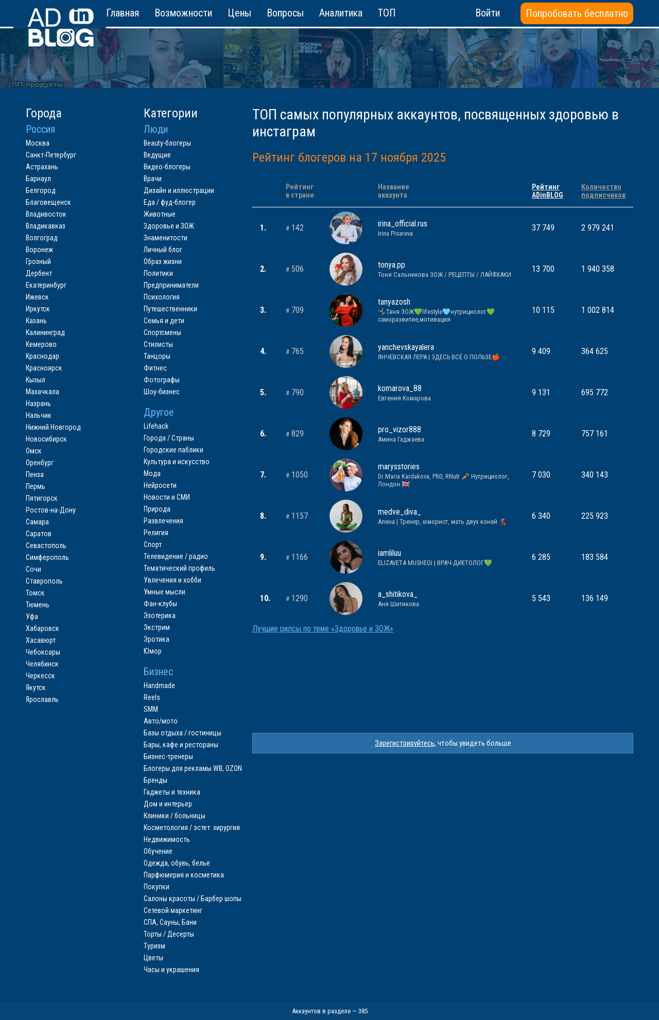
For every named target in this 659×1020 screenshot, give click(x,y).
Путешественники (170, 309)
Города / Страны (169, 438)
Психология (162, 297)
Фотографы (162, 380)
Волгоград (42, 238)
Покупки (156, 887)
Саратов (38, 534)
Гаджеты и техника (172, 792)
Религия (156, 533)
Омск (34, 451)
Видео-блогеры (167, 167)
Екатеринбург (46, 285)
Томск (35, 593)
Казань (36, 320)
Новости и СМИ (167, 497)
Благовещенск (48, 202)
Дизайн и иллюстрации (179, 190)
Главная (122, 13)
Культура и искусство (177, 462)
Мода (152, 473)
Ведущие (157, 155)
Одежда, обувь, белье (177, 863)
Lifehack (156, 426)
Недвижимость (167, 839)
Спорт (153, 544)
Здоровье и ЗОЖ (169, 226)
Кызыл (35, 380)
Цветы (153, 958)
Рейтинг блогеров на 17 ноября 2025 (349, 157)
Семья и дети (164, 320)
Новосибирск (46, 439)
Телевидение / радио (176, 556)
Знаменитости (165, 238)
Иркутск (38, 309)
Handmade (159, 685)
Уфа (32, 616)
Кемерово (41, 344)
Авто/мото (161, 721)
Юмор (153, 651)
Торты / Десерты (169, 934)
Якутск (36, 687)
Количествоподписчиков (603, 191)
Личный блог (163, 249)
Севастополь (46, 545)
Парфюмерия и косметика (184, 875)
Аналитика (340, 13)
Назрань (38, 403)
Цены (239, 13)
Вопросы (285, 13)
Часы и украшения (171, 969)
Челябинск (42, 664)
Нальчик (38, 415)
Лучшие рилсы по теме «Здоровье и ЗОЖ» (322, 629)
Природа (157, 509)
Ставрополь (44, 581)
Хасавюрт (41, 640)
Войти (487, 13)
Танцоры (157, 356)
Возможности (183, 13)
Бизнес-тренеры (168, 756)
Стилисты (158, 344)
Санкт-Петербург (51, 155)
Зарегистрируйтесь (405, 743)
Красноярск (44, 368)
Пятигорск (42, 498)
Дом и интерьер (168, 804)
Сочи (33, 569)
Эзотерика (160, 615)
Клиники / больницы (174, 816)
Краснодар (42, 356)
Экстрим (157, 627)
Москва (37, 143)
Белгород (41, 190)
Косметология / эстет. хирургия (192, 827)
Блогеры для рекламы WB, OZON (193, 768)
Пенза (35, 474)
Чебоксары (43, 652)
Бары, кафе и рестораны (181, 745)
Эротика (156, 639)
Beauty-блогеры (167, 143)
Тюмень (37, 605)
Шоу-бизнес (162, 392)
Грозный (38, 261)
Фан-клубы (160, 604)
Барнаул (38, 178)
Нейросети (160, 485)
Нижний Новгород (53, 427)
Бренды (155, 780)
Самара (37, 522)
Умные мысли (164, 592)
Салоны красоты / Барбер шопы (192, 898)
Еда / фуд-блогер (170, 202)
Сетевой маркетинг (173, 910)
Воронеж (39, 249)
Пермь (35, 486)
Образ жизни (163, 261)
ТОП (387, 13)
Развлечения (163, 521)
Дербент (39, 273)
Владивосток (46, 214)
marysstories (447, 475)
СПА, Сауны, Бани (170, 922)
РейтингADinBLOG (547, 191)
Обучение (158, 851)
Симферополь (47, 557)
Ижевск (37, 297)
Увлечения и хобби (172, 580)
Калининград (45, 332)
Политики (158, 273)
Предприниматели (171, 285)
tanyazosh (447, 310)
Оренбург (40, 463)
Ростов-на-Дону (51, 510)
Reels (152, 697)
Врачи (153, 178)
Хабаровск (42, 628)
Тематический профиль (179, 568)
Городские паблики (173, 450)
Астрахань (42, 167)
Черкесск (40, 676)
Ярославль (42, 699)
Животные (160, 214)
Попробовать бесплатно (577, 13)
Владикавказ (45, 226)
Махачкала (42, 392)
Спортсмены (162, 332)
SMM (151, 709)
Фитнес (155, 368)
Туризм (154, 946)
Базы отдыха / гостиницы (182, 733)
